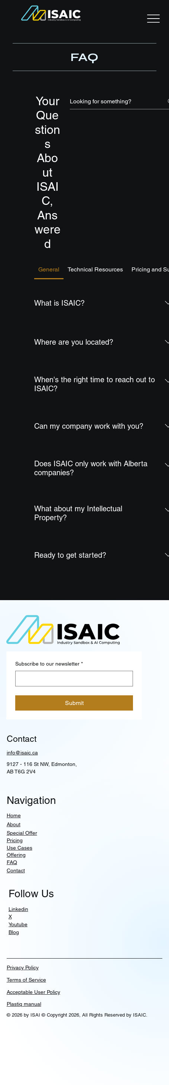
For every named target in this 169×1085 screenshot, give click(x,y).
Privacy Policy (23, 967)
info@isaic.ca (22, 753)
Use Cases (19, 848)
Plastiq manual (24, 1004)
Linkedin (18, 909)
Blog (14, 932)
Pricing (15, 840)
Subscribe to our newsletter (49, 664)
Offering (16, 855)
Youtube (18, 924)
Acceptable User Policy (33, 992)
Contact (16, 870)
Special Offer (22, 833)
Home (14, 815)
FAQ (12, 862)
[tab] (49, 269)
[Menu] (153, 19)
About (13, 824)
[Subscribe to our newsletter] (72, 678)
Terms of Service (26, 980)
